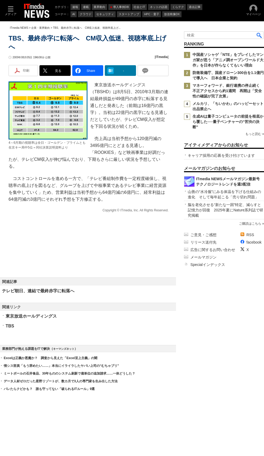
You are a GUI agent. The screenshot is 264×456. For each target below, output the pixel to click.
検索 (259, 35)
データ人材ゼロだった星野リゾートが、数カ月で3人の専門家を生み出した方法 (61, 381)
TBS (10, 326)
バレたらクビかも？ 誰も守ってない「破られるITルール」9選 (49, 389)
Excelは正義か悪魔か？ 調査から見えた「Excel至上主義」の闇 (50, 358)
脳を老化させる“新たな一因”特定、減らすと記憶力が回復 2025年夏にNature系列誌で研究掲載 (225, 210)
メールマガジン (203, 257)
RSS (250, 235)
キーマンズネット (63, 348)
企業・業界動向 (40, 27)
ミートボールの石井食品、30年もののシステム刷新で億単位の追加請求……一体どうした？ (69, 373)
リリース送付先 (203, 242)
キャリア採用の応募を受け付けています (221, 155)
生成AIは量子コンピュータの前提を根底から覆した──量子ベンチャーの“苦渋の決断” (228, 121)
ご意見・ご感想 (203, 235)
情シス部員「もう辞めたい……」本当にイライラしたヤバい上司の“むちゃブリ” (61, 366)
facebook (254, 242)
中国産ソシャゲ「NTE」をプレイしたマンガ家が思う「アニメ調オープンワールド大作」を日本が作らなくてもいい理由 (228, 59)
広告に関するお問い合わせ (212, 250)
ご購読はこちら (250, 223)
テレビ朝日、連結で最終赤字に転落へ (38, 291)
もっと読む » (254, 134)
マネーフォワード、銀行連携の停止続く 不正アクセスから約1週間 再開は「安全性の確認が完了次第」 (228, 90)
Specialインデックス (207, 264)
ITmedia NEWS (19, 27)
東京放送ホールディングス (31, 316)
